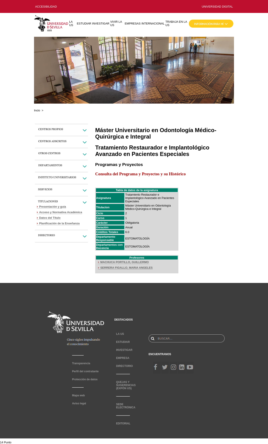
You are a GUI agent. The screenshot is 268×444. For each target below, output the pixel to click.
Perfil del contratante (85, 371)
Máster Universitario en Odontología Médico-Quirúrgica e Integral (148, 207)
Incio (37, 110)
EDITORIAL (123, 423)
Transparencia (81, 363)
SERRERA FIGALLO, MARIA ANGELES (126, 267)
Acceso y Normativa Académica (60, 212)
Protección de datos (85, 379)
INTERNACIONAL (153, 23)
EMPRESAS (133, 23)
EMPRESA (122, 358)
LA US (71, 23)
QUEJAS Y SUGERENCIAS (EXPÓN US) (126, 385)
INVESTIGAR (100, 23)
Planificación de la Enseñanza (59, 223)
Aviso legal (79, 403)
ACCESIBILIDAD (46, 6)
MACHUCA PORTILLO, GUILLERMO (124, 262)
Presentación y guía (52, 206)
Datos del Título (49, 217)
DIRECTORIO (124, 366)
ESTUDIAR (84, 23)
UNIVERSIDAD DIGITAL (217, 6)
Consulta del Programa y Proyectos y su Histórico (140, 174)
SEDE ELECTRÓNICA (125, 406)
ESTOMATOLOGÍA (137, 238)
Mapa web (78, 395)
